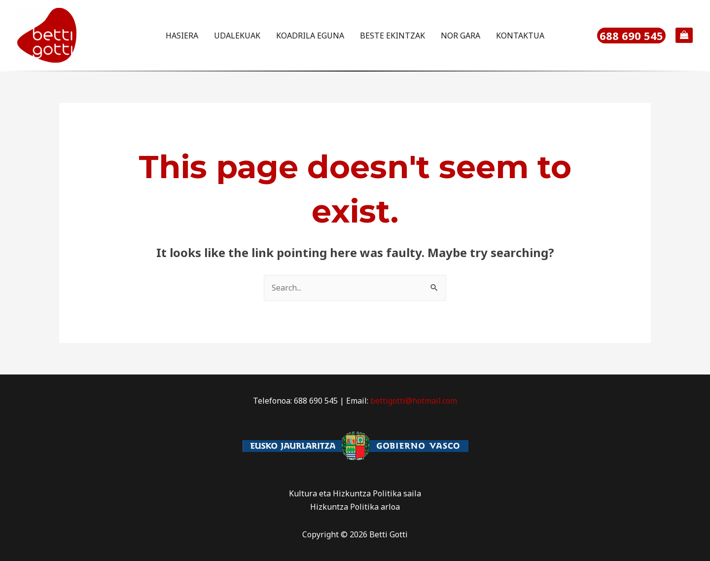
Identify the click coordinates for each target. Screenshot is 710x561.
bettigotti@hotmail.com (413, 400)
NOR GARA (460, 35)
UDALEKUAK (237, 35)
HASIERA (182, 35)
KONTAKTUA (520, 35)
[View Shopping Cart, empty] (684, 35)
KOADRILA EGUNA (310, 35)
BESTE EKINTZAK (392, 35)
